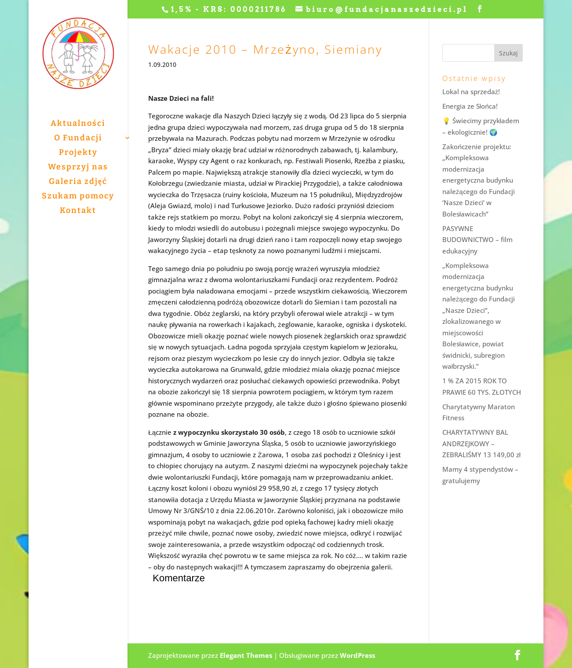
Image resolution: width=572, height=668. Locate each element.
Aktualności (78, 124)
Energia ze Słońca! (470, 106)
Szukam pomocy (78, 197)
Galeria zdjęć (78, 182)
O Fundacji (78, 139)
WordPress (357, 655)
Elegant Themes (246, 655)
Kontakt (78, 211)
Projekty (78, 153)
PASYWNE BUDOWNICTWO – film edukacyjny (477, 239)
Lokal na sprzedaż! (471, 91)
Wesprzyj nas (78, 168)
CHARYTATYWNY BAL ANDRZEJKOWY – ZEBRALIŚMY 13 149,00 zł (481, 443)
